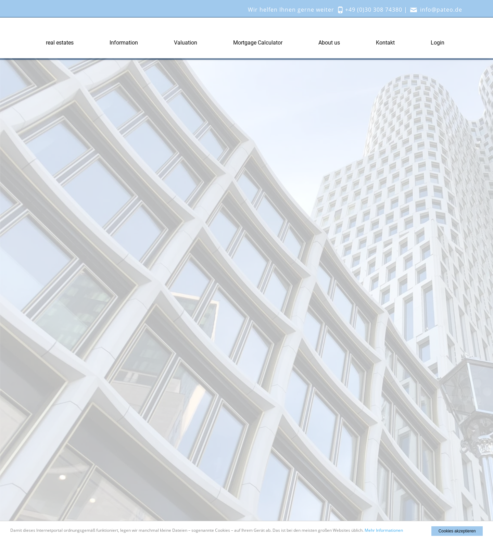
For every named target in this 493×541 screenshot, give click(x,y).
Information (124, 42)
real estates (60, 42)
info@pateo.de (441, 9)
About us (329, 42)
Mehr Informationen (384, 530)
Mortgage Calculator (257, 42)
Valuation (185, 42)
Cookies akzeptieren (457, 531)
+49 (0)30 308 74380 (373, 9)
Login (437, 42)
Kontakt (385, 42)
